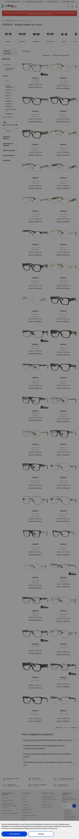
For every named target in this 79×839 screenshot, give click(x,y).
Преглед (41, 834)
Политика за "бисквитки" (49, 828)
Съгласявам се (14, 834)
